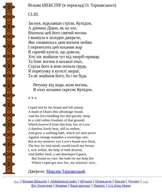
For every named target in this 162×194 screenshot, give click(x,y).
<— (16, 181)
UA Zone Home (119, 185)
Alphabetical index (63, 181)
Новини (61, 185)
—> (145, 181)
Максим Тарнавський (65, 171)
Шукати (86, 181)
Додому (134, 181)
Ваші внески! (80, 185)
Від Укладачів (41, 185)
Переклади (103, 181)
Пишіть (99, 185)
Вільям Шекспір (35, 181)
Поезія (120, 181)
